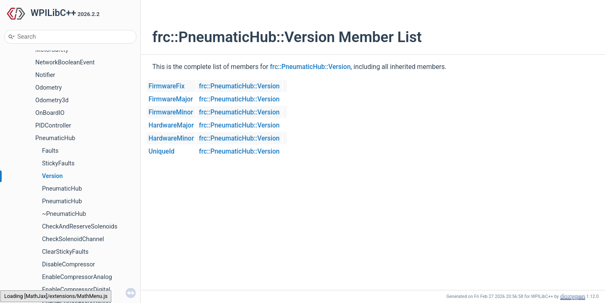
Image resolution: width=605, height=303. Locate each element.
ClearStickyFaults (65, 251)
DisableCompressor (68, 264)
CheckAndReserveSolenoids (79, 226)
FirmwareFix (167, 86)
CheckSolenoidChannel (73, 239)
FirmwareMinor (171, 112)
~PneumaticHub (64, 214)
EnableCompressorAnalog (77, 277)
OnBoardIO (50, 113)
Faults (50, 150)
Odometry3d (51, 100)
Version (52, 176)
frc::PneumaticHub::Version (310, 67)
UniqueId (162, 151)
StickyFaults (58, 163)
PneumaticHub (55, 138)
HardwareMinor (171, 138)
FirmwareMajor (171, 99)
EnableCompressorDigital (76, 289)
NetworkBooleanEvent (65, 62)
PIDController (53, 125)
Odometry (48, 87)
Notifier (45, 75)
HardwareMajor (171, 125)
